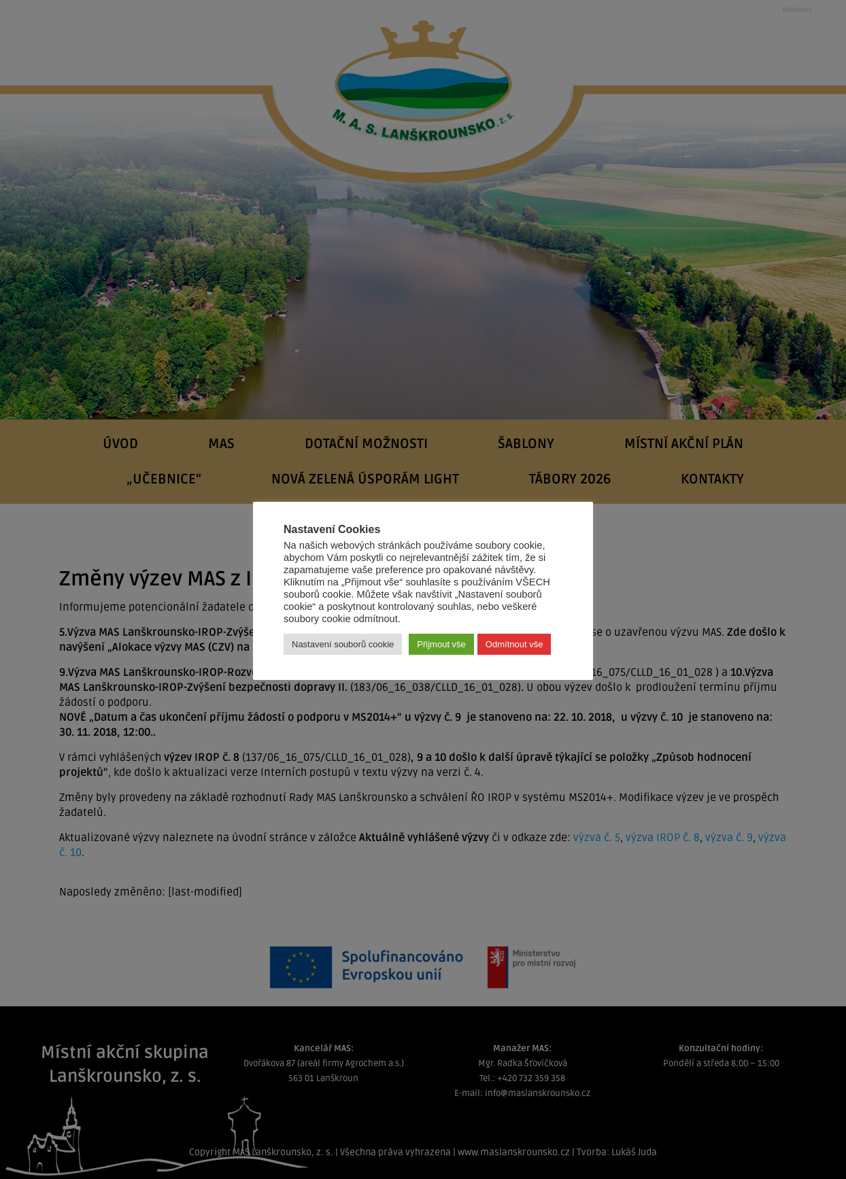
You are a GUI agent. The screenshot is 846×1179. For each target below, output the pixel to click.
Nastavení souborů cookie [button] (343, 644)
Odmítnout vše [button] (514, 644)
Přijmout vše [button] (441, 644)
